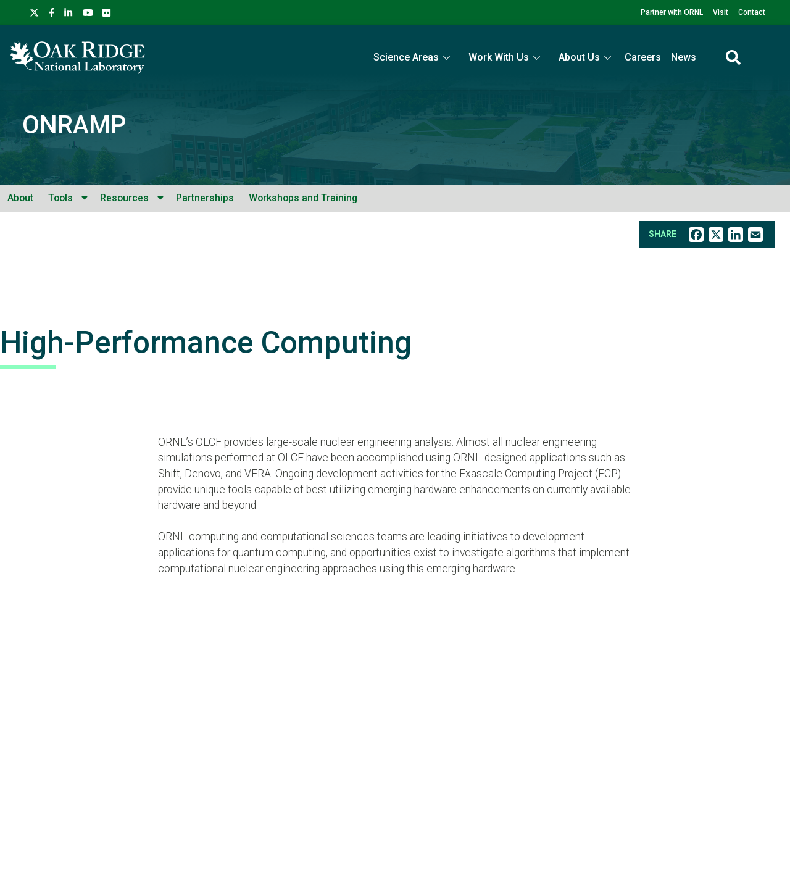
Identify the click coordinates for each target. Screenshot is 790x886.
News (683, 57)
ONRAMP (74, 125)
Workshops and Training (303, 198)
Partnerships (205, 198)
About (20, 198)
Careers (643, 57)
